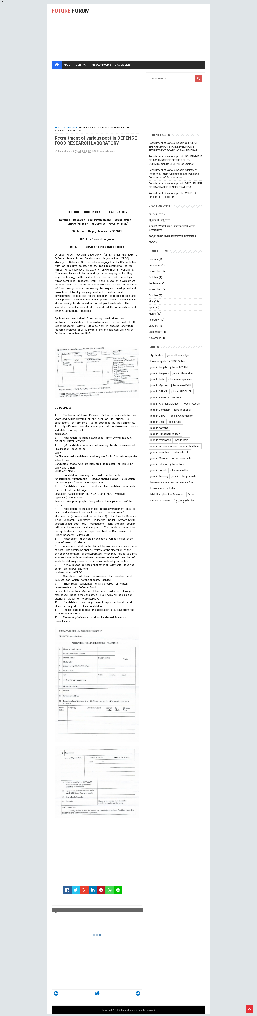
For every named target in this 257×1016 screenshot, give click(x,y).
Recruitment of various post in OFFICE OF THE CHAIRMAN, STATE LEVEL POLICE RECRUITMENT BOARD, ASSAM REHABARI (173, 146)
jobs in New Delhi (181, 385)
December (155, 265)
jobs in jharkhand (190, 446)
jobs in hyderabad (160, 440)
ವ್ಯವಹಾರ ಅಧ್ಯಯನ (159, 220)
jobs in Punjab (158, 367)
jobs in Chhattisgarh (181, 415)
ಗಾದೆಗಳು (153, 242)
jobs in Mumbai (159, 458)
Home (58, 127)
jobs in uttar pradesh (184, 476)
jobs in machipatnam (180, 379)
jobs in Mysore (70, 127)
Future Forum (128, 1010)
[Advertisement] (161, 32)
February (154, 319)
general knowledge (178, 355)
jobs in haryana (159, 427)
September (155, 283)
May (151, 301)
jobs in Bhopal (182, 409)
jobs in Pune (177, 464)
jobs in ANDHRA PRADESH (165, 397)
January (153, 259)
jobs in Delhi (157, 421)
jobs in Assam (192, 403)
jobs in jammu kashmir (163, 446)
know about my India (162, 488)
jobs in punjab (158, 470)
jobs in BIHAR (158, 415)
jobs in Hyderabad (183, 373)
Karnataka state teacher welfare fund (172, 482)
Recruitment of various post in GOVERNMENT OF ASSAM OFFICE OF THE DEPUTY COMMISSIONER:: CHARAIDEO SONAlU (175, 160)
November (155, 271)
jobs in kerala (181, 452)
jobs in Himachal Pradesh (165, 434)
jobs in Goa (174, 421)
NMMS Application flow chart (167, 494)
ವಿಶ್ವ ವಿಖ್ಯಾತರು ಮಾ (183, 500)
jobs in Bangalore (160, 409)
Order (191, 494)
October (153, 277)
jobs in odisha (158, 464)
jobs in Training (159, 476)
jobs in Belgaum (159, 373)
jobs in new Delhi (181, 458)
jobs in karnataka (160, 452)
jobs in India (157, 379)
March (152, 313)
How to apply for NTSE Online (167, 361)
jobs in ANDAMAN (181, 391)
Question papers (160, 500)
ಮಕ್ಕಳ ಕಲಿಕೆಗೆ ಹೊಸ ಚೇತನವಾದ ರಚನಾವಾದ (172, 236)
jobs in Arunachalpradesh (165, 403)
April (151, 307)
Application (156, 355)
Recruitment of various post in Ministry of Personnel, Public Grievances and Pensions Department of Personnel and (174, 173)
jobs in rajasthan (179, 470)
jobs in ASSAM (179, 367)
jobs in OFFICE (158, 391)
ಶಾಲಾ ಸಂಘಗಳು (158, 214)
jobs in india (181, 440)
